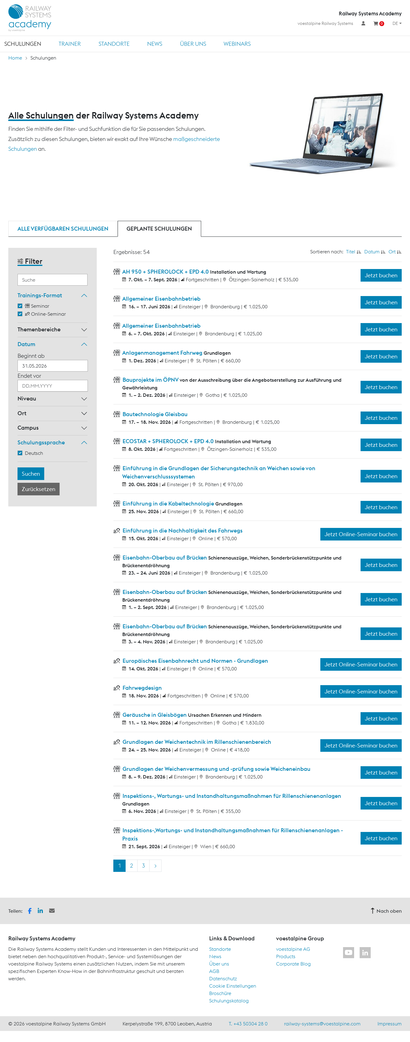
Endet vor (29, 375)
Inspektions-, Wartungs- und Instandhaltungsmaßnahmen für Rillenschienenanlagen (231, 795)
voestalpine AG (293, 949)
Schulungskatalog (229, 1000)
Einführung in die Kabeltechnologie (168, 503)
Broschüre (220, 993)
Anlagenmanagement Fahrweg (162, 352)
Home (15, 58)
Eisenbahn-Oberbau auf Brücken (164, 557)
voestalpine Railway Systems (325, 23)
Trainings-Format (40, 295)
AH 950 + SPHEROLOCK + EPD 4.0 (165, 271)
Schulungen (22, 43)
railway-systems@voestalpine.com (322, 1024)
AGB (214, 971)
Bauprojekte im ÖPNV (150, 379)
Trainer (70, 43)
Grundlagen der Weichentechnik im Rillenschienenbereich (196, 741)
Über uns (193, 43)
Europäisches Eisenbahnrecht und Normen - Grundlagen (194, 660)
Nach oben (386, 911)
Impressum (389, 1024)
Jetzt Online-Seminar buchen (361, 534)
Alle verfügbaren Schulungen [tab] (63, 228)
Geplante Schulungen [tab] (159, 228)
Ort (22, 413)
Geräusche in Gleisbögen (154, 714)
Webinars (237, 43)
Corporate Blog (293, 964)
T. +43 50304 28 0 (248, 1024)
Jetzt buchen (381, 275)
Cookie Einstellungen (232, 986)
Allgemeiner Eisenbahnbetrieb (161, 298)
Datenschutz (223, 978)
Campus (28, 427)
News (154, 43)
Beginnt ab (31, 355)
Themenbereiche (39, 329)
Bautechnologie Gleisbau (154, 414)
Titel (350, 251)
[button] (30, 910)
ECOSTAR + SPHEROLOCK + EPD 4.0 (168, 441)
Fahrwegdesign (141, 687)
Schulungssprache (41, 442)
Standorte (114, 43)
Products (285, 956)
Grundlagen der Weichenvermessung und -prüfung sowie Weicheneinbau (215, 768)
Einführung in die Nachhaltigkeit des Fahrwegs (182, 530)
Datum (26, 344)
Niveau (27, 398)
